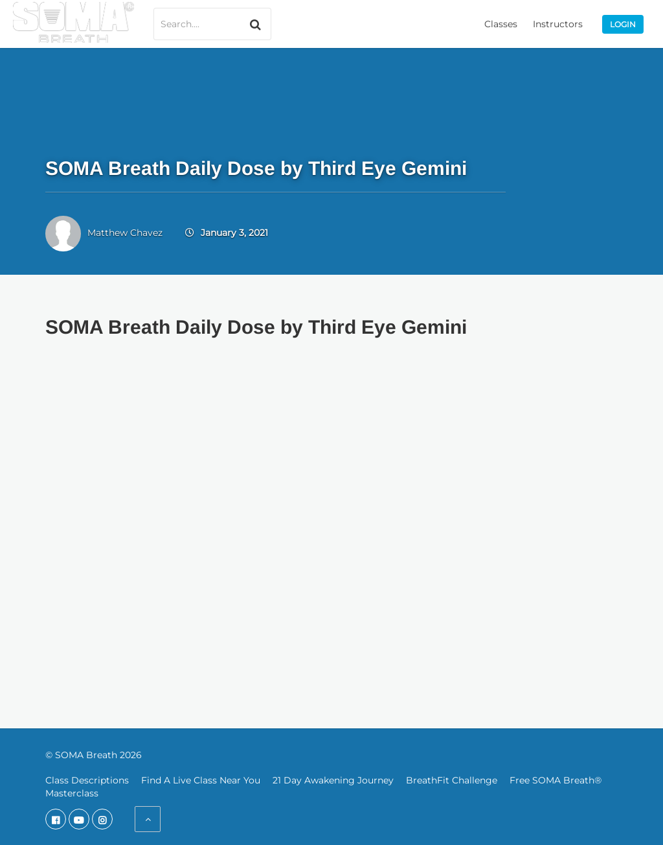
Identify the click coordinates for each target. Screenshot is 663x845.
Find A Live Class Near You (200, 780)
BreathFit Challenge (451, 780)
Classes (500, 24)
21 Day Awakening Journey (333, 780)
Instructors (558, 24)
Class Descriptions (87, 780)
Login (623, 24)
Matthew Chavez (125, 232)
